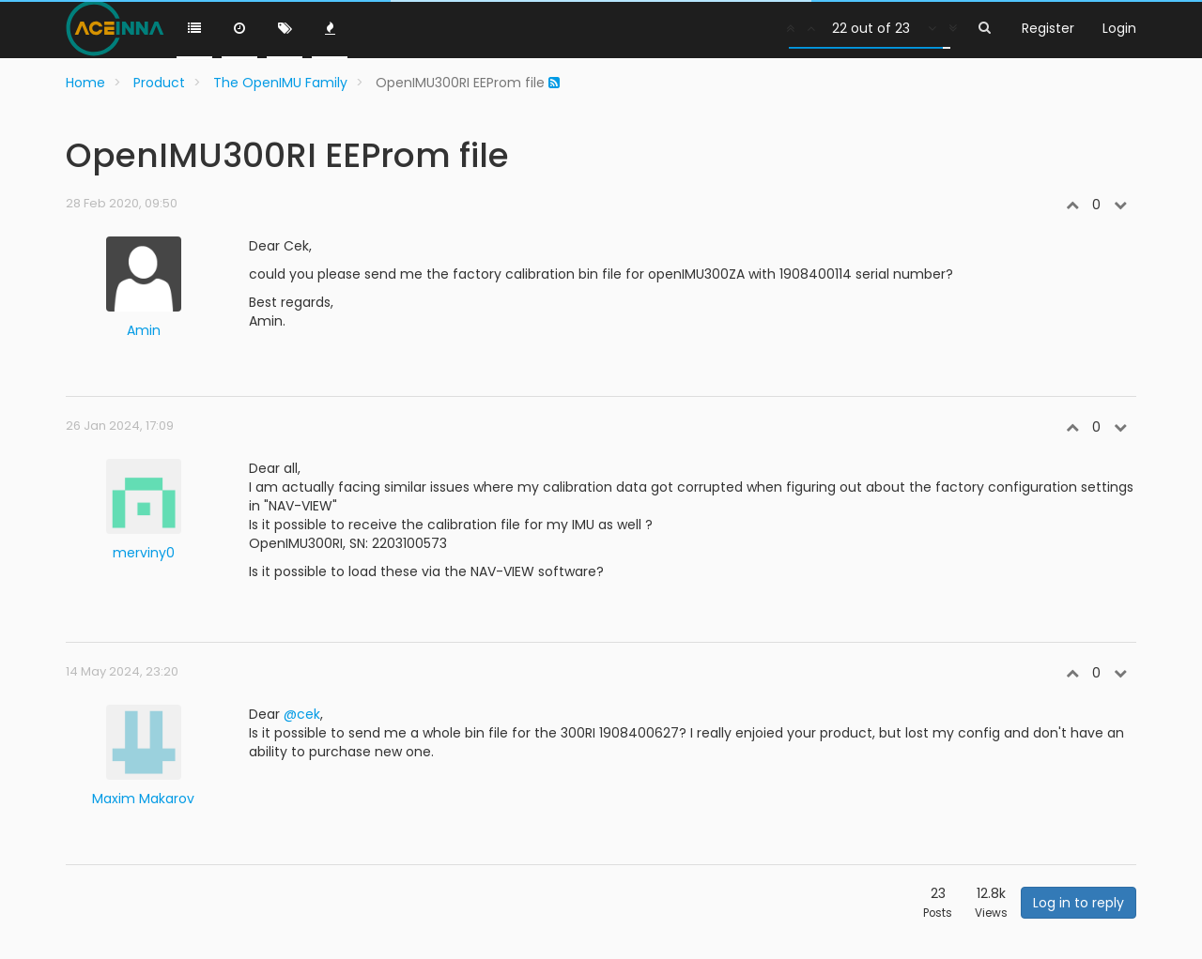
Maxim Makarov (143, 798)
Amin (144, 330)
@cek (302, 714)
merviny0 (144, 552)
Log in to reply (1078, 902)
